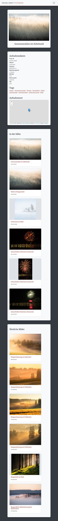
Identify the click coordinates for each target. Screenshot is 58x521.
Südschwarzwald (34, 92)
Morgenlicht (36, 90)
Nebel (42, 90)
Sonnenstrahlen (23, 92)
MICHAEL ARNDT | (12, 3)
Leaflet (14, 123)
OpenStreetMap (26, 123)
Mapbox (46, 123)
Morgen (29, 90)
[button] (29, 110)
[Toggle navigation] (54, 2)
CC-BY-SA (37, 123)
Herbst (11, 90)
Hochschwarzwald (20, 90)
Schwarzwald (13, 92)
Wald (41, 92)
